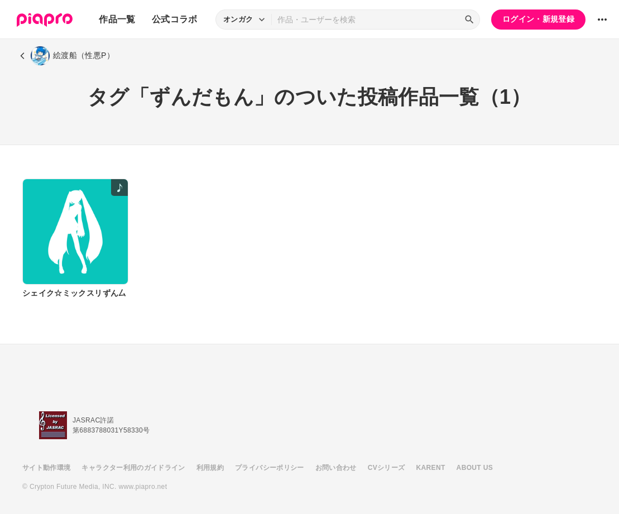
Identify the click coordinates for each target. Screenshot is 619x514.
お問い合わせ (336, 468)
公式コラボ (175, 19)
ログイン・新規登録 (538, 19)
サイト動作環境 (46, 468)
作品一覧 (117, 19)
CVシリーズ (386, 468)
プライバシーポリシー (269, 468)
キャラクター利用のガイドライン (133, 468)
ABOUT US (475, 468)
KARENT (430, 468)
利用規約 (210, 468)
